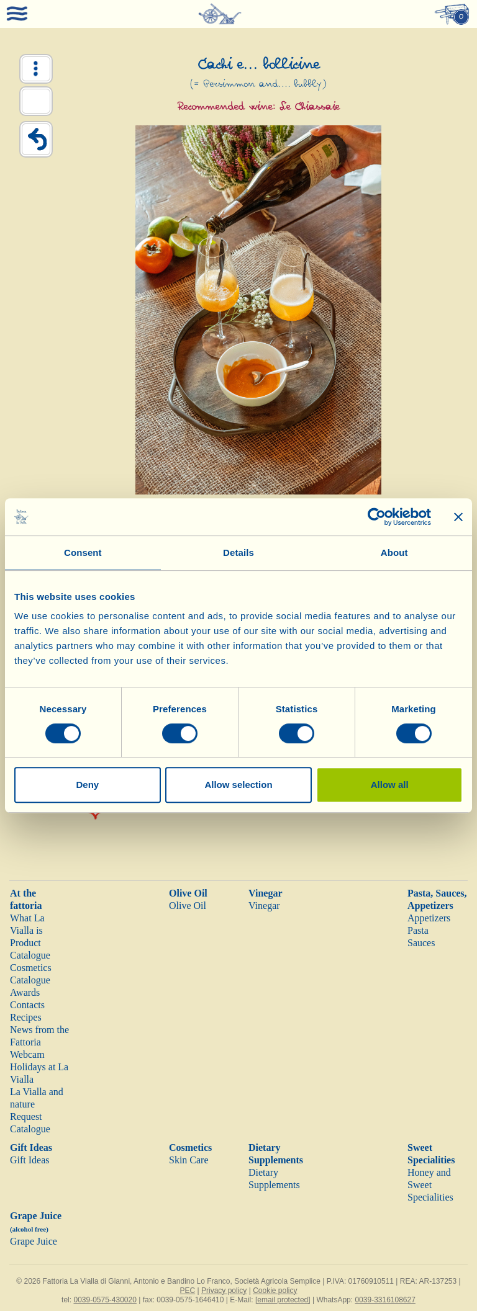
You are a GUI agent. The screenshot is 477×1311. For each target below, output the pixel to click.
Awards (25, 992)
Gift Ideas (31, 1147)
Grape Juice (33, 1241)
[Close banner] (458, 516)
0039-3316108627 (385, 1299)
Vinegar (265, 893)
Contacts (27, 1005)
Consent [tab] (83, 552)
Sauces (421, 942)
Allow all (390, 784)
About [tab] (394, 552)
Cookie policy (275, 1290)
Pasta (418, 930)
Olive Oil (188, 893)
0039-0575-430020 (104, 1299)
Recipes (26, 1017)
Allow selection (238, 784)
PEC (187, 1290)
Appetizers (428, 918)
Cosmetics (190, 1147)
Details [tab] (238, 552)
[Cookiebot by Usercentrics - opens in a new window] (376, 517)
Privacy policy (224, 1290)
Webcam (27, 1054)
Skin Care (189, 1160)
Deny (87, 784)
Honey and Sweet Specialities (430, 1184)
